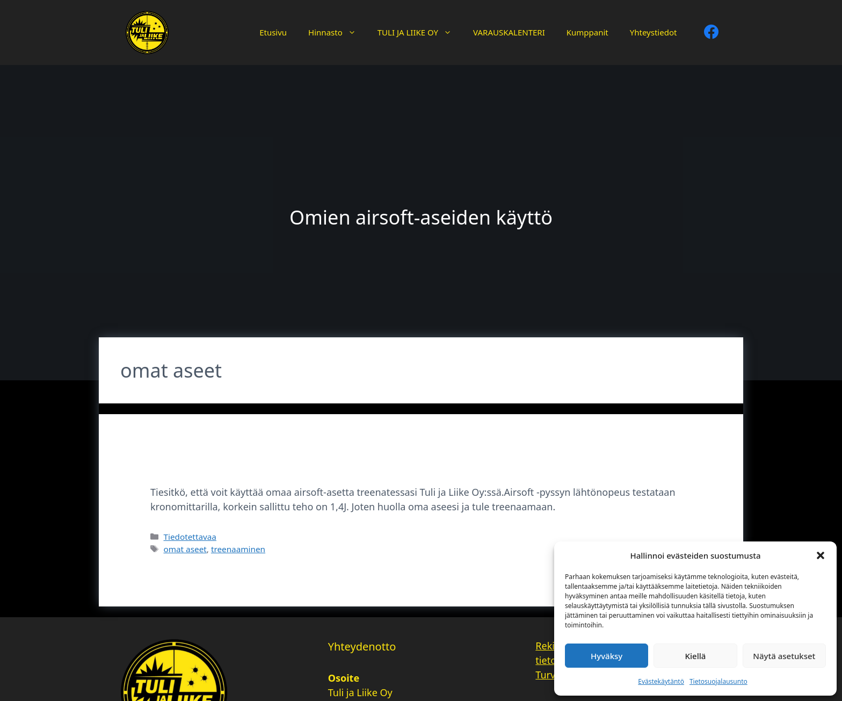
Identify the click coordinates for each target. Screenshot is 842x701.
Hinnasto (337, 32)
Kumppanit (587, 32)
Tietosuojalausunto (718, 681)
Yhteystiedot (653, 32)
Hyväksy (606, 656)
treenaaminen (238, 549)
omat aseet (184, 549)
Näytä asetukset (784, 656)
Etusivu (273, 32)
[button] (820, 555)
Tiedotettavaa (189, 536)
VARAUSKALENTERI (509, 32)
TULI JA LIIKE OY (420, 32)
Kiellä (695, 656)
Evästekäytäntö (661, 681)
